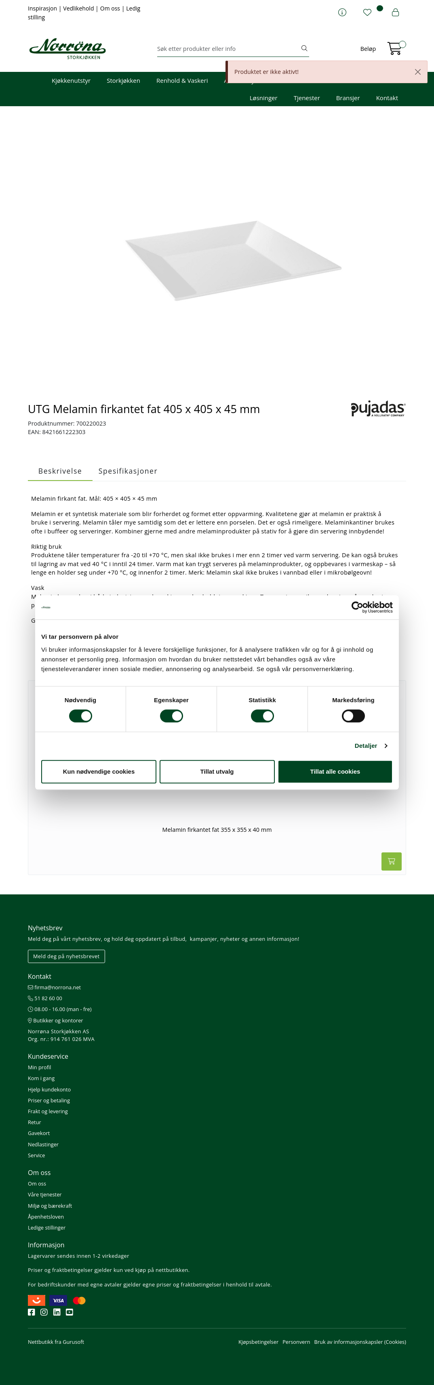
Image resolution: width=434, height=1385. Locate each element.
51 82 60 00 (45, 998)
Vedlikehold (79, 8)
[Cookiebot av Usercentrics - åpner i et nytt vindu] (357, 607)
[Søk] (228, 49)
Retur (34, 1122)
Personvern (296, 1341)
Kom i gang (41, 1078)
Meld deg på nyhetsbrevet (66, 956)
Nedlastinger (43, 1144)
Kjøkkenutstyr (71, 80)
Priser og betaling (49, 1100)
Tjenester (307, 98)
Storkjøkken (123, 80)
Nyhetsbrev (45, 927)
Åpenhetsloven (46, 1216)
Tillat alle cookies (335, 771)
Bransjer (348, 98)
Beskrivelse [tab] (60, 471)
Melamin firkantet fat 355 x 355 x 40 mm (217, 829)
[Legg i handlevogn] (391, 861)
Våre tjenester (45, 1194)
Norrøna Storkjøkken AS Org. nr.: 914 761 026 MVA (61, 1035)
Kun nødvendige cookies (99, 771)
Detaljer (366, 745)
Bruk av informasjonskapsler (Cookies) (360, 1341)
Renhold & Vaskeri (182, 80)
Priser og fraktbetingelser (60, 1270)
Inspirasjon (43, 8)
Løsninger (264, 98)
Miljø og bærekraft (50, 1205)
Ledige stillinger (46, 1227)
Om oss (111, 8)
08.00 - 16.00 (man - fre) (60, 1009)
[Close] (418, 72)
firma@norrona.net (54, 987)
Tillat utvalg (217, 771)
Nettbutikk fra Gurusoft (56, 1341)
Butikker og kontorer (55, 1020)
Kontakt (387, 98)
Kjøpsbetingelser (258, 1341)
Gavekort (39, 1133)
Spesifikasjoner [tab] (128, 471)
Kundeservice (48, 1056)
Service (36, 1155)
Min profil (39, 1067)
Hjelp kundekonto (49, 1089)
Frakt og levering (48, 1111)
